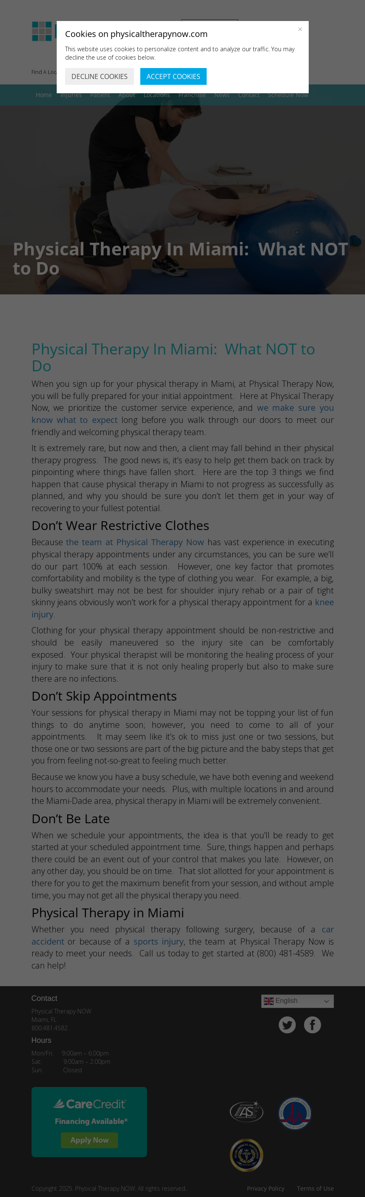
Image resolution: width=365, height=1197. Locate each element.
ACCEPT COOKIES (173, 76)
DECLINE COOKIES (99, 76)
